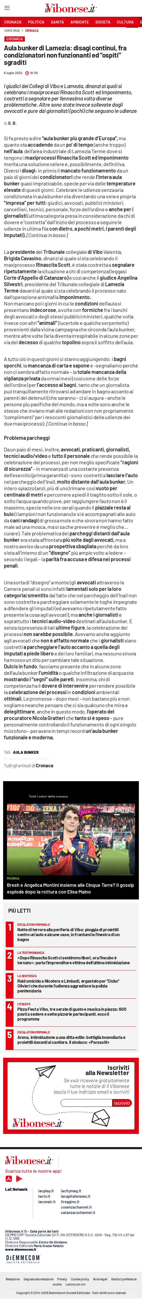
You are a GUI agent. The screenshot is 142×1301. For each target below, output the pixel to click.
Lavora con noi (76, 1284)
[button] (132, 33)
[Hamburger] (7, 9)
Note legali (100, 1279)
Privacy (62, 1279)
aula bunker (26, 752)
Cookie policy (80, 1279)
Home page (12, 30)
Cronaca (31, 30)
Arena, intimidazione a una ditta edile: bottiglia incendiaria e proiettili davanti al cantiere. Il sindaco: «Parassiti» (71, 1039)
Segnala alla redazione (38, 1279)
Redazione (13, 1279)
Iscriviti (122, 1103)
